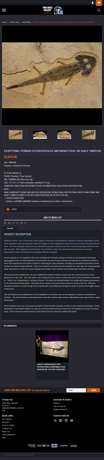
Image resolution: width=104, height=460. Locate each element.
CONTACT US (7, 429)
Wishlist (56, 403)
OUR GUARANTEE (8, 435)
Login (55, 406)
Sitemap (30, 455)
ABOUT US (6, 432)
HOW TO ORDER (8, 425)
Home (4, 22)
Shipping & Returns (60, 409)
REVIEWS (5, 422)
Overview (10, 228)
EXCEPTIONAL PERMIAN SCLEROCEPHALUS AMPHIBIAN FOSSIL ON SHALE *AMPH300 (64, 22)
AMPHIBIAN (26, 22)
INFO (4, 438)
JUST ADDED (7, 419)
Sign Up (62, 406)
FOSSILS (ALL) (14, 22)
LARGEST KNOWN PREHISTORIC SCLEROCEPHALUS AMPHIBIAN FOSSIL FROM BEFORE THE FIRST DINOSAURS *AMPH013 (51, 367)
